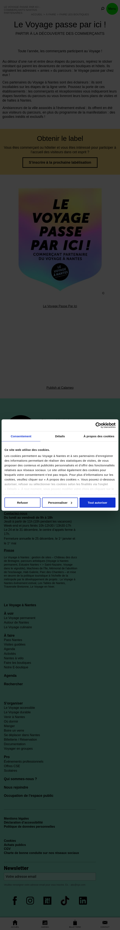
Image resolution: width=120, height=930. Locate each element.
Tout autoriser (97, 502)
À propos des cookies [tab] (98, 436)
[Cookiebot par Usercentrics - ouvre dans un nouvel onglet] (98, 425)
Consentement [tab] (21, 436)
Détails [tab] (60, 436)
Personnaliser (60, 502)
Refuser (22, 502)
